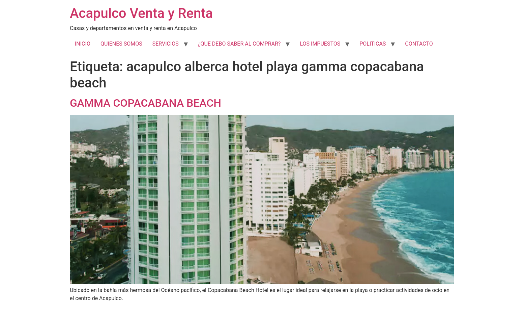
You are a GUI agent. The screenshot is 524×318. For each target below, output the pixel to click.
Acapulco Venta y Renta (141, 13)
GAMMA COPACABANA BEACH (145, 103)
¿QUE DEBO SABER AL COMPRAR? (239, 44)
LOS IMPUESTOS (320, 44)
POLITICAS (372, 44)
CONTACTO (419, 44)
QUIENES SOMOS (121, 44)
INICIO (82, 44)
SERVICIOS (165, 44)
